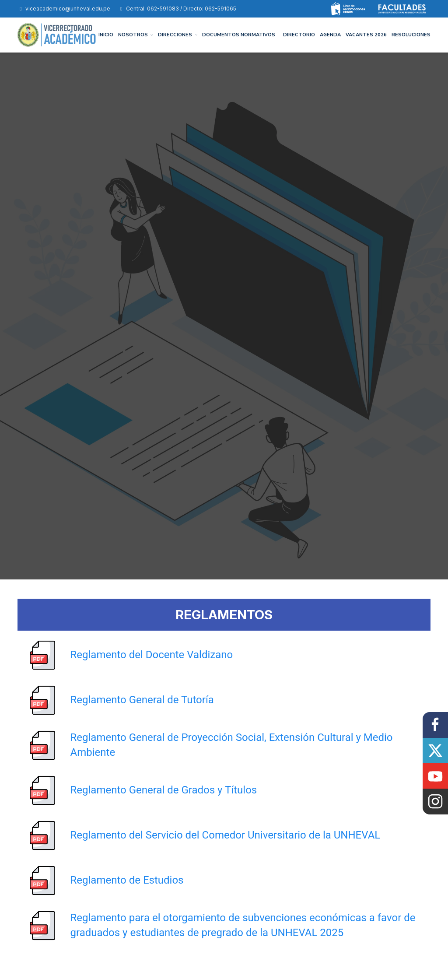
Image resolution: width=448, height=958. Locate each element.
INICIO (105, 35)
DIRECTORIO (299, 35)
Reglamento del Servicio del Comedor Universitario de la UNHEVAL (225, 835)
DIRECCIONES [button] (177, 35)
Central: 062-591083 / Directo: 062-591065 (177, 8)
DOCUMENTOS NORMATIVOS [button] (238, 35)
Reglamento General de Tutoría (142, 700)
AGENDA (330, 35)
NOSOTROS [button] (136, 35)
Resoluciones (411, 35)
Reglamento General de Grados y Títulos (163, 790)
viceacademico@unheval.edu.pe (64, 8)
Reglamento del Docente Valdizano (151, 655)
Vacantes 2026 (366, 35)
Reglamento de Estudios (127, 880)
